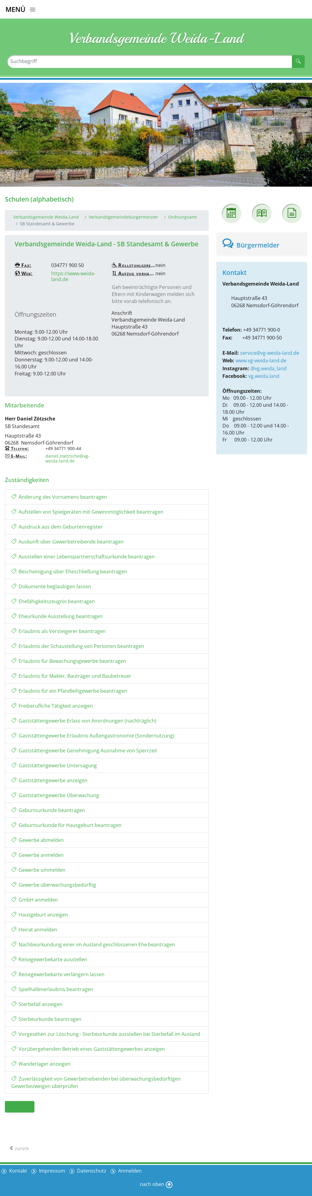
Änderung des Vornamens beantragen (59, 497)
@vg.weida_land (268, 368)
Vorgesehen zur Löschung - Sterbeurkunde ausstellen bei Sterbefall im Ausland (105, 1034)
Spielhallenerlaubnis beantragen (52, 989)
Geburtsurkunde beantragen (48, 810)
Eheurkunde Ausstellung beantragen (57, 616)
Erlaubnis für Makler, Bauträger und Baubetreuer (71, 676)
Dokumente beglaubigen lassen (51, 586)
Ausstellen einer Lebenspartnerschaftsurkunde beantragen (83, 556)
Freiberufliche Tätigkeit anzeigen (52, 705)
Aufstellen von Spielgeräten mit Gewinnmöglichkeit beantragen (87, 511)
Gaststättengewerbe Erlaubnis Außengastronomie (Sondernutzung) (92, 735)
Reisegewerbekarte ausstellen (49, 959)
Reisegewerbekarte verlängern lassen (58, 974)
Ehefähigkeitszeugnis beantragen (53, 601)
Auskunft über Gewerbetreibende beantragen (67, 541)
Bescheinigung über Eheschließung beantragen (69, 571)
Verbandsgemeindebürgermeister (123, 217)
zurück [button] (19, 1106)
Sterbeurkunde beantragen (46, 1019)
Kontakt (17, 1170)
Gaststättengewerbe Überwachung (55, 795)
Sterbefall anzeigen (36, 1004)
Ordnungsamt (182, 217)
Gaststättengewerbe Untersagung (54, 765)
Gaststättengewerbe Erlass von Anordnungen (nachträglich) (83, 720)
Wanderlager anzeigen (40, 1064)
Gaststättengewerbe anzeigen (49, 780)
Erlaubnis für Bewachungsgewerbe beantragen (68, 661)
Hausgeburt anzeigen (39, 914)
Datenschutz (91, 1170)
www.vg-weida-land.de (261, 360)
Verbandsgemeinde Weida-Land (46, 217)
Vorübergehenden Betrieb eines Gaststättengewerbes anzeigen (88, 1049)
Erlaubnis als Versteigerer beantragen (58, 631)
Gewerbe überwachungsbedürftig (53, 884)
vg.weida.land (263, 376)
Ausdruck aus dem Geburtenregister (57, 526)
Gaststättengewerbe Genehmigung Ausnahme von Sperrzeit (84, 750)
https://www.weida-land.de (73, 276)
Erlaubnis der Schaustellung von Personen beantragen (77, 646)
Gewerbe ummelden (38, 870)
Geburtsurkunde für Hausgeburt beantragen (66, 825)
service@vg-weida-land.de (269, 353)
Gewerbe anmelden (37, 855)
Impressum (51, 1170)
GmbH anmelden (34, 899)
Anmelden (129, 1170)
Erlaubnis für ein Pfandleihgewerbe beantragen (69, 691)
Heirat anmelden (34, 929)
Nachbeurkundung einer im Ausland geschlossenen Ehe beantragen (93, 944)
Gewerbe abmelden (37, 840)
